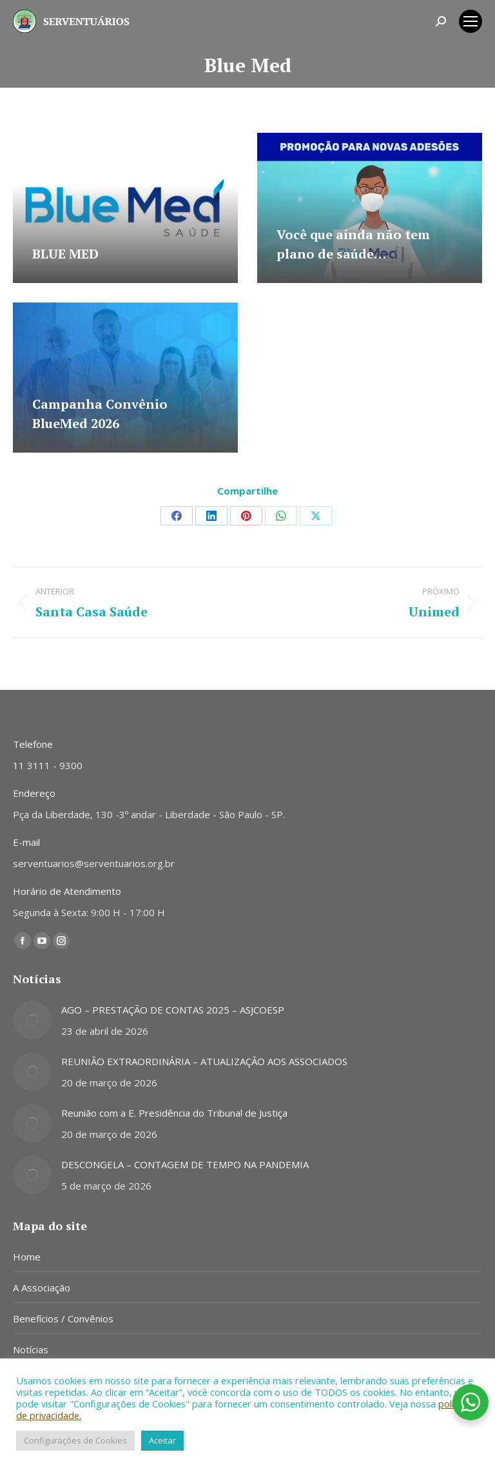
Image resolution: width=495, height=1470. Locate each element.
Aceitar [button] (162, 1440)
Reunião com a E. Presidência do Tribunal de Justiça (174, 1112)
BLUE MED (65, 253)
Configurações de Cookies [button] (75, 1440)
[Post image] (32, 1020)
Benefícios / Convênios (63, 1318)
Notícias (30, 1349)
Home (27, 1256)
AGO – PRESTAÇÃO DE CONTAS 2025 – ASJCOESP (172, 1009)
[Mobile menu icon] (470, 21)
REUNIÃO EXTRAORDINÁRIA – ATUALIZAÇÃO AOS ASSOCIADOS (204, 1061)
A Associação (41, 1287)
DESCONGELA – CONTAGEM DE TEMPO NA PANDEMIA (185, 1164)
